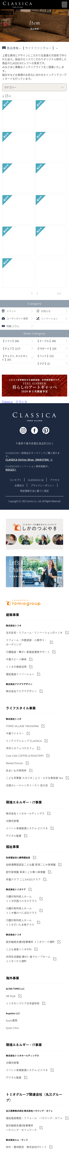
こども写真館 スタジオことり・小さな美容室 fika (34, 778)
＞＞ (59, 293)
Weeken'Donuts (14, 763)
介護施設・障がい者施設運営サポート (28, 652)
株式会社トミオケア (16, 889)
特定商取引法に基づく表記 (34, 490)
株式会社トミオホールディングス (25, 813)
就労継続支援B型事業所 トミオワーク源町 (30, 942)
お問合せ (19, 485)
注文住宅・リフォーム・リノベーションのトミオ (34, 632)
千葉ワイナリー (15, 733)
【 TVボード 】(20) (46, 348)
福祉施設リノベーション (20, 674)
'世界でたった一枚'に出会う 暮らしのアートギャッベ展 (34, 385)
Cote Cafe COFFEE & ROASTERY (25, 755)
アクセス (55, 480)
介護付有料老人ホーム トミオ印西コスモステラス (21, 899)
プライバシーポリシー (42, 485)
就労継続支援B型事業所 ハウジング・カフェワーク (21, 1128)
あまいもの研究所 (16, 770)
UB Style (11, 996)
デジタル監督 (13, 835)
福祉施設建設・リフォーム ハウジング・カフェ (34, 1118)
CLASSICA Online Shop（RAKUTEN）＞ (29, 459)
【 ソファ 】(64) (10, 341)
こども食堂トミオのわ (19, 949)
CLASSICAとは (36, 480)
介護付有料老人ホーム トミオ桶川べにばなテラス (21, 910)
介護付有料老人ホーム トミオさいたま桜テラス (20, 922)
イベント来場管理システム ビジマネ (27, 828)
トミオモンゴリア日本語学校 (22, 1003)
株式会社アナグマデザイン (21, 691)
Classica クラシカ (14, 401)
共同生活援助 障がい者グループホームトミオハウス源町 (28, 959)
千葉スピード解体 (16, 659)
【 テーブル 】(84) (46, 341)
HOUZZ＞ (11, 469)
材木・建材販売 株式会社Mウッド (26, 1147)
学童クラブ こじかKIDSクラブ (23, 879)
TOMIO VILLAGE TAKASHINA (22, 726)
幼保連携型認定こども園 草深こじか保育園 (31, 864)
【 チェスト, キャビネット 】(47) (15, 357)
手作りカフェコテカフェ (20, 748)
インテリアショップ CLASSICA (24, 741)
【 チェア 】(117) (11, 348)
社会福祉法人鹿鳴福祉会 (18, 857)
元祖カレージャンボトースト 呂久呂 (27, 785)
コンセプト (16, 480)
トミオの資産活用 (16, 666)
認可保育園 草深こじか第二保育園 (25, 872)
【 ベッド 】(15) (45, 356)
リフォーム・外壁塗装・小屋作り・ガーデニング (26, 642)
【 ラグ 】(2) (43, 363)
